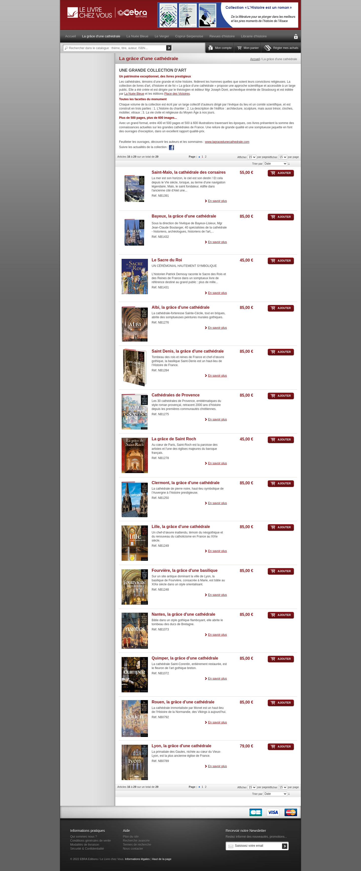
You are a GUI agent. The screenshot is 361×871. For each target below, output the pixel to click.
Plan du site (131, 836)
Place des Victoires (177, 93)
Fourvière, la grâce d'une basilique (185, 570)
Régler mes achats (285, 48)
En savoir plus (217, 201)
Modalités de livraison (84, 844)
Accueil (255, 59)
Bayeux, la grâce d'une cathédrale (184, 216)
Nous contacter (133, 848)
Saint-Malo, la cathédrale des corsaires (189, 172)
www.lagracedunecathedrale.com (227, 142)
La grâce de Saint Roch (174, 439)
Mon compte (223, 48)
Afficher (272, 157)
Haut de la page (161, 858)
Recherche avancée (136, 840)
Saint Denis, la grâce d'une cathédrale (188, 351)
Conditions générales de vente (90, 840)
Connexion (295, 36)
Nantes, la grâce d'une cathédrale (183, 614)
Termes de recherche (137, 844)
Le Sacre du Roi (167, 260)
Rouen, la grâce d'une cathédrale (183, 702)
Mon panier (251, 48)
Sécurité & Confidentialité (87, 848)
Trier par (257, 163)
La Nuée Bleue (134, 93)
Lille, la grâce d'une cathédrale (181, 526)
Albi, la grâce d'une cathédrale (181, 307)
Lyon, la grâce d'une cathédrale (181, 746)
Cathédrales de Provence (176, 395)
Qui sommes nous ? (83, 836)
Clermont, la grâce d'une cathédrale (186, 483)
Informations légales (137, 858)
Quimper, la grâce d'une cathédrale (185, 658)
